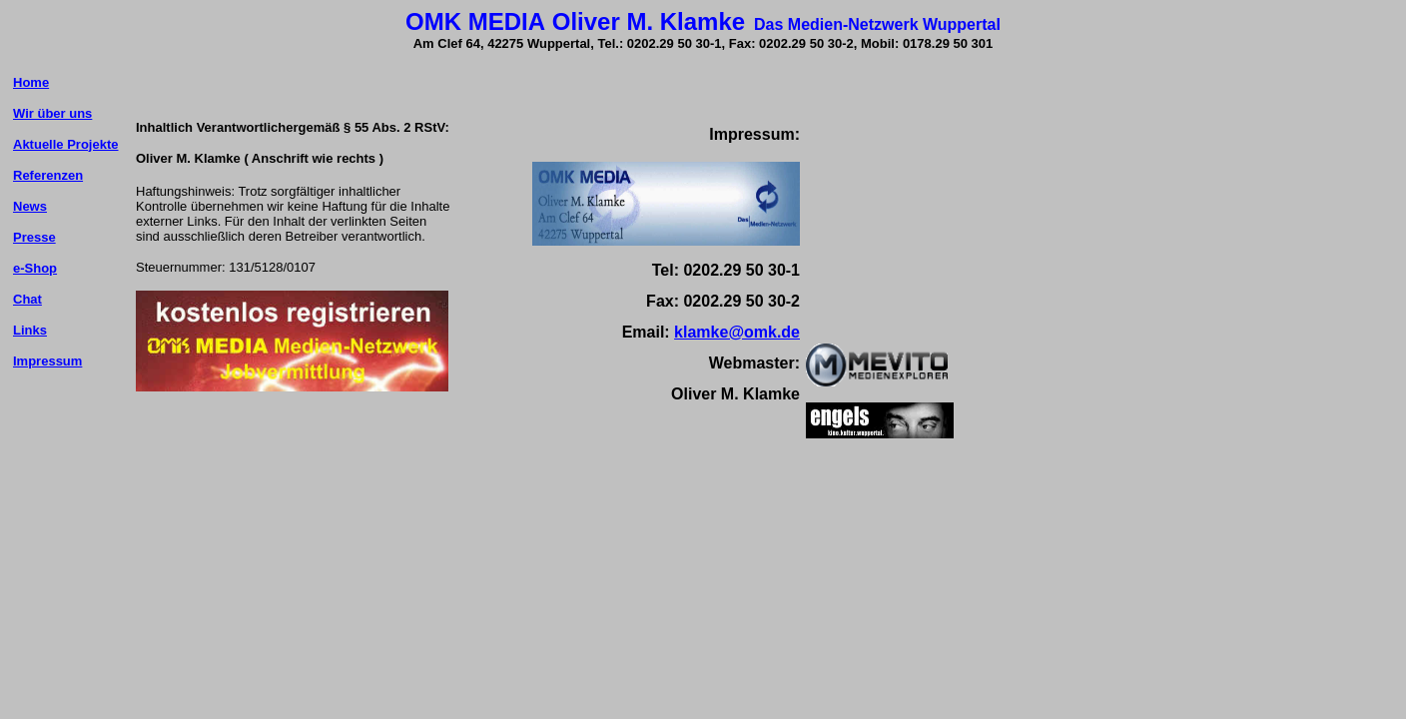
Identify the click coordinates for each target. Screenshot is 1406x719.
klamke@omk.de (737, 332)
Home (31, 82)
